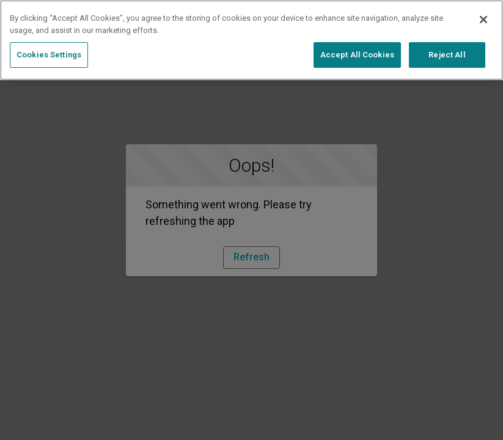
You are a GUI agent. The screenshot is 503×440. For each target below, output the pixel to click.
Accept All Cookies (357, 54)
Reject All (446, 54)
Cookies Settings (49, 54)
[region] (251, 40)
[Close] (483, 19)
